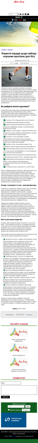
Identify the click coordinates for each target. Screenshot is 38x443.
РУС (15, 20)
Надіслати (5, 410)
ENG (24, 20)
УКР (20, 20)
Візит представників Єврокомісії (19, 348)
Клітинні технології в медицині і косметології (19, 378)
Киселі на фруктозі (19, 363)
